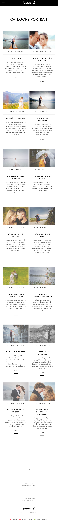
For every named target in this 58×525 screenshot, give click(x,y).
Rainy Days (16, 58)
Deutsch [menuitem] (14, 520)
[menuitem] (13, 520)
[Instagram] (30, 471)
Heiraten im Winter (15, 352)
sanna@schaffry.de (29, 486)
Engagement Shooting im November (42, 412)
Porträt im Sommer (15, 118)
